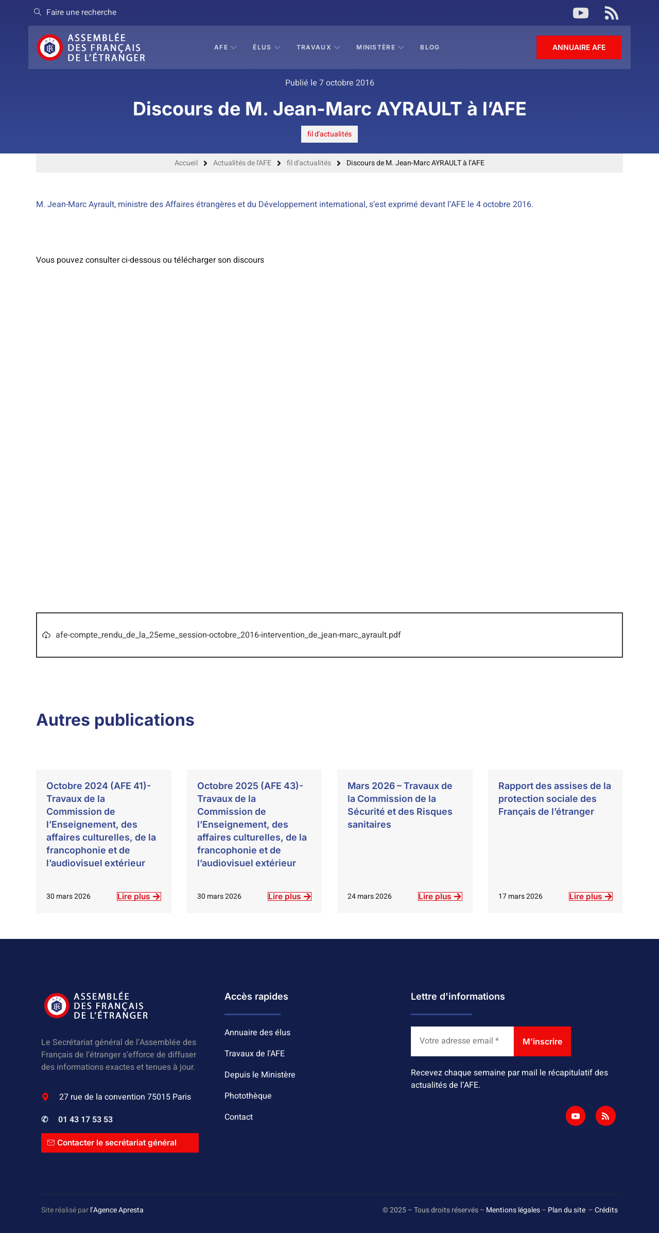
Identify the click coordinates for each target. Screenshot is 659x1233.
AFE (226, 47)
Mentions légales (513, 1210)
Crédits (606, 1210)
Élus (267, 47)
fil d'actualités (329, 134)
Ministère (381, 47)
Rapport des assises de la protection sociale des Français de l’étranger (553, 798)
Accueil (186, 163)
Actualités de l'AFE (242, 163)
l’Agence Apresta (117, 1210)
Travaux (319, 47)
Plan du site (566, 1210)
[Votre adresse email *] (462, 1041)
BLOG (430, 47)
